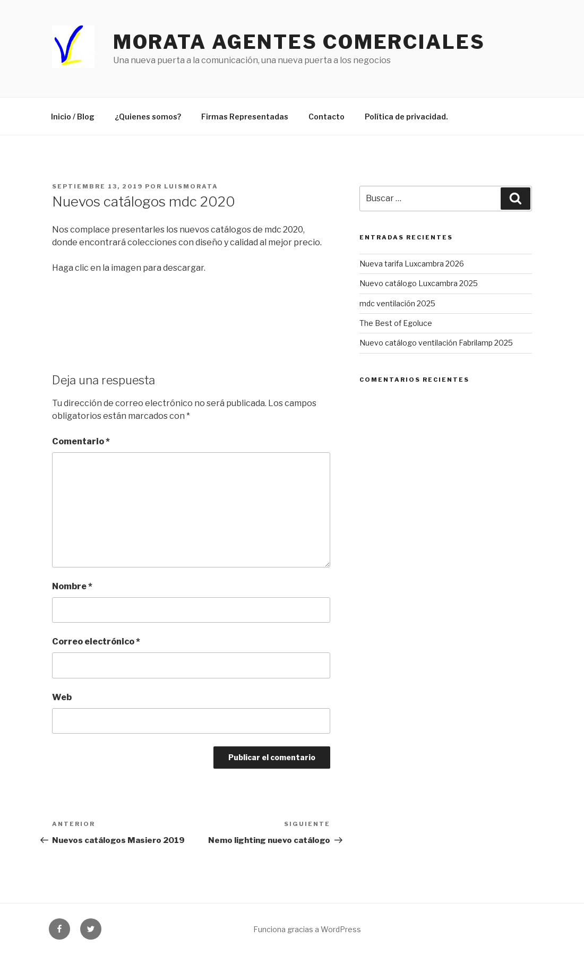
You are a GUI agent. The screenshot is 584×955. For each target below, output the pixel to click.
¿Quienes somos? (148, 116)
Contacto (326, 116)
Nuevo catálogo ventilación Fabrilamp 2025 (436, 342)
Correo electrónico (96, 641)
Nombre (72, 586)
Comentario (81, 441)
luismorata (191, 186)
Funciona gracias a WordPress (307, 929)
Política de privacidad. (406, 116)
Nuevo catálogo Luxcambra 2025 (418, 283)
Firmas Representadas (244, 116)
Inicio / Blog (73, 116)
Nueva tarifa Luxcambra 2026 (411, 263)
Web (62, 697)
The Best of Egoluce (395, 323)
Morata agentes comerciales (299, 42)
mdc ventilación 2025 (397, 303)
